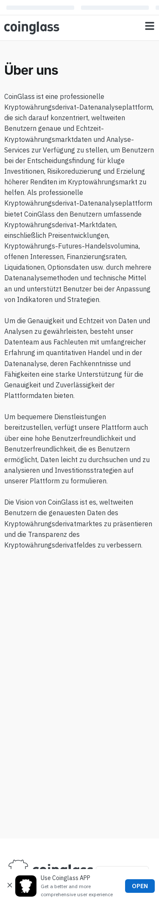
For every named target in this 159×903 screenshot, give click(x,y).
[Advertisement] (79, 810)
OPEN (140, 886)
